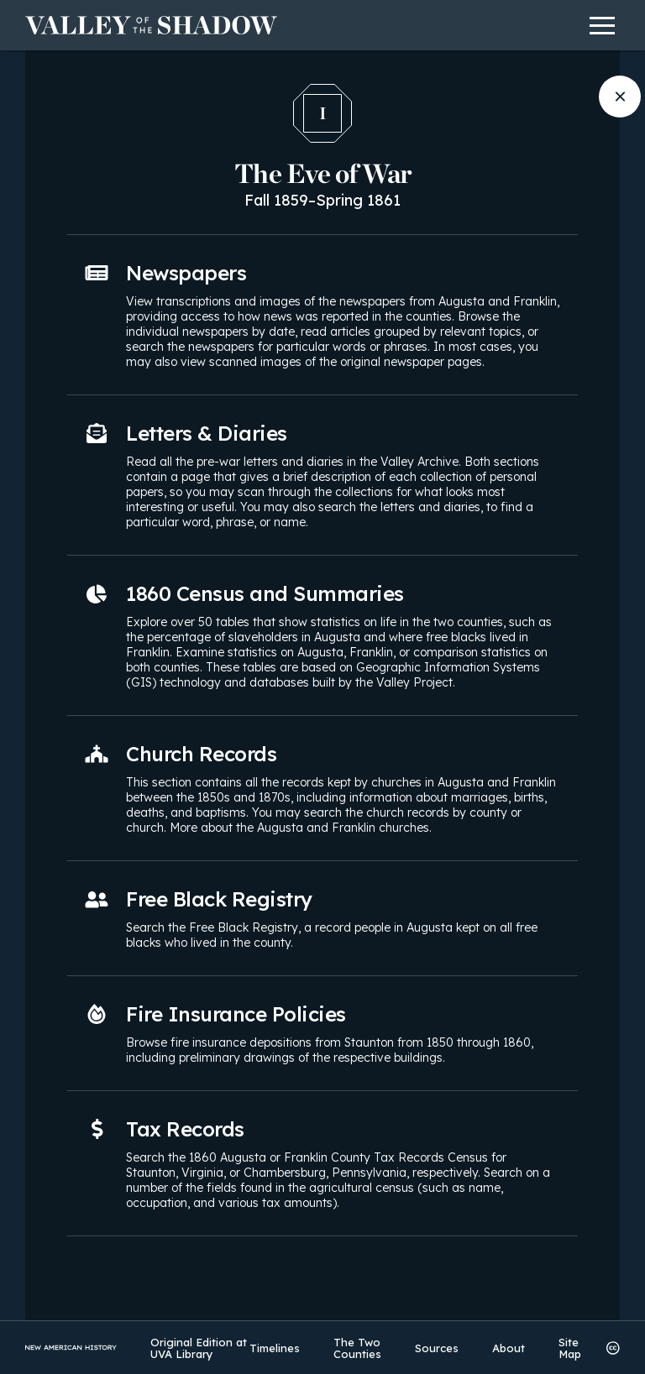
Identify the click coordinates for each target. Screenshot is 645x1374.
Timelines (274, 1348)
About (508, 1348)
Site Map (569, 1348)
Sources (437, 1348)
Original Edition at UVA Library (198, 1348)
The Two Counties (357, 1348)
